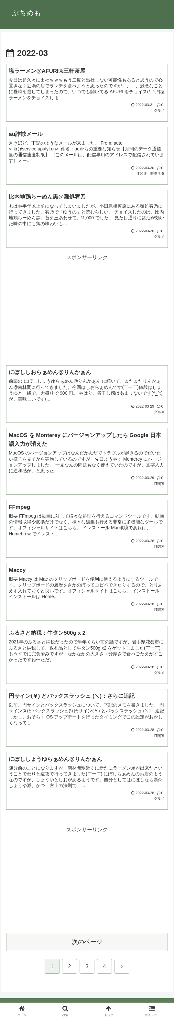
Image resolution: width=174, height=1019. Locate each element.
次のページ (87, 941)
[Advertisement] (87, 307)
